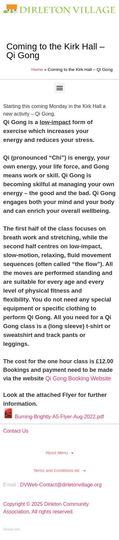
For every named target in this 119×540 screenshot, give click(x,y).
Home (37, 69)
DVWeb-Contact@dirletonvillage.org (61, 484)
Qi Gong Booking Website (78, 378)
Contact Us (15, 431)
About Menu (59, 453)
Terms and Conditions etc (59, 471)
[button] (59, 88)
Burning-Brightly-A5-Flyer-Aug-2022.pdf (53, 416)
